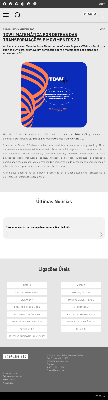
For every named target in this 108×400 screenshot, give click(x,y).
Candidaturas (81, 306)
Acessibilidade (9, 382)
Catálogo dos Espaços (27, 306)
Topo (100, 396)
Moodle (81, 285)
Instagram (34, 3)
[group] (54, 228)
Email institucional (27, 292)
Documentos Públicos (27, 314)
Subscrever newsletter (13, 376)
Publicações (27, 328)
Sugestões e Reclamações (27, 321)
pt (103, 4)
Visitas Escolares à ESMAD (81, 321)
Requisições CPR (81, 292)
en (100, 4)
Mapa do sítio (9, 379)
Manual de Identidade (81, 299)
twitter (10, 3)
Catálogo (81, 328)
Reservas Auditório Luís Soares (27, 336)
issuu (22, 3)
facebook (4, 3)
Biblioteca (27, 299)
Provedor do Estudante (81, 314)
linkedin (28, 3)
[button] (101, 234)
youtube (16, 3)
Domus (27, 285)
